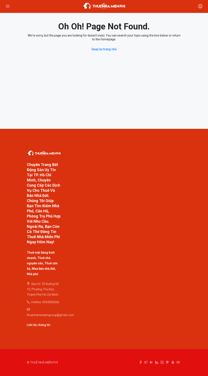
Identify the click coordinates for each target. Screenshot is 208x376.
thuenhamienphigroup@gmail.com (50, 315)
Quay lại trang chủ (104, 49)
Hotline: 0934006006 (45, 302)
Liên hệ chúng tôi (38, 325)
